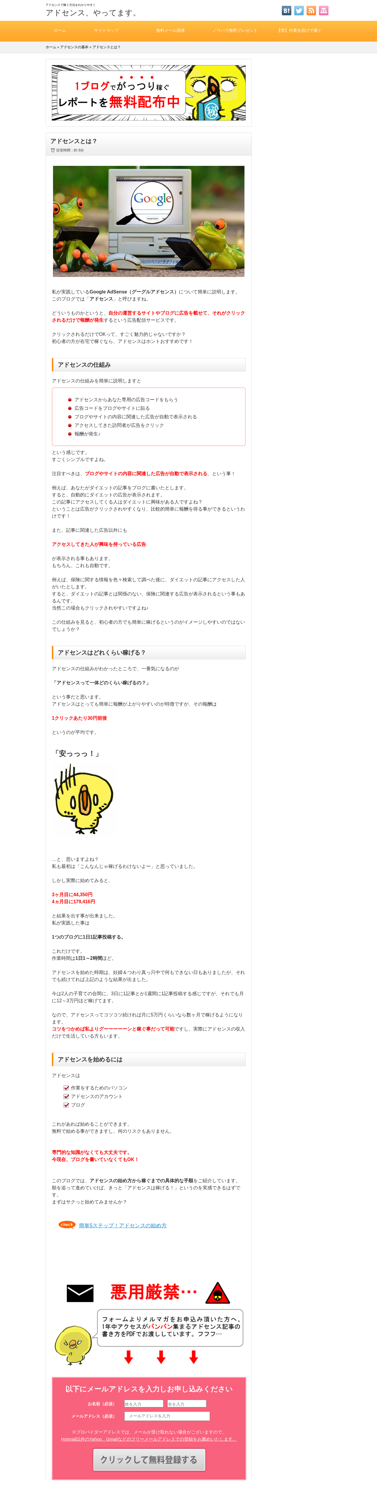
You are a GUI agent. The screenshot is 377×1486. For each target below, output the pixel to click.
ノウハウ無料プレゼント (235, 30)
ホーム (60, 30)
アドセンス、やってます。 (93, 12)
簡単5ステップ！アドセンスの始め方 (123, 1226)
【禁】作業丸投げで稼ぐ (299, 30)
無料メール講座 (170, 30)
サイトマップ (106, 30)
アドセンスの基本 (74, 47)
